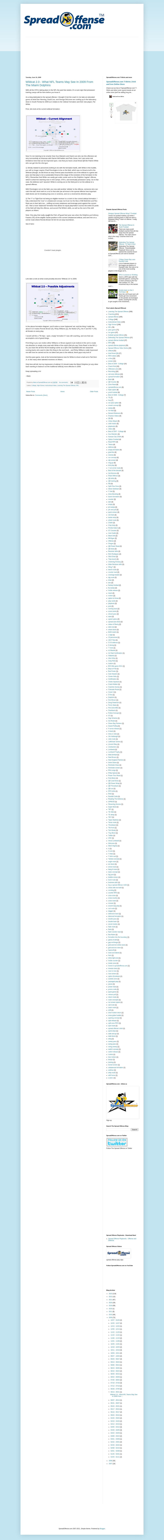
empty (110, 504)
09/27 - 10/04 (115, 1356)
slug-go (110, 463)
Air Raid (111, 410)
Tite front (111, 828)
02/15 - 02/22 (115, 1445)
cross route (112, 901)
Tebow (110, 444)
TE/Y (110, 817)
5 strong (111, 645)
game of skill (112, 940)
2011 (111, 1311)
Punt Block (112, 778)
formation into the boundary (117, 937)
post (109, 606)
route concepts (113, 1000)
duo (109, 583)
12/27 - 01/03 (115, 1320)
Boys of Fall (112, 669)
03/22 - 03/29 (115, 1433)
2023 (111, 1294)
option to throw (113, 598)
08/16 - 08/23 (115, 1371)
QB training (112, 481)
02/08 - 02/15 (115, 1448)
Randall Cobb (113, 796)
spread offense (113, 317)
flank (109, 929)
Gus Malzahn (112, 434)
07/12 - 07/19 (115, 1386)
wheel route (112, 520)
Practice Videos (113, 416)
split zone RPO (113, 1023)
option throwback (114, 976)
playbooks (111, 426)
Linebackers (112, 747)
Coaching (111, 314)
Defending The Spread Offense (119, 338)
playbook (111, 603)
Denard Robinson (114, 413)
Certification (112, 679)
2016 (111, 1309)
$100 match (112, 632)
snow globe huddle (114, 1015)
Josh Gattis (112, 533)
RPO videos (112, 356)
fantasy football (113, 585)
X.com (110, 851)
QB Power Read (113, 546)
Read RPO (112, 442)
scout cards (112, 611)
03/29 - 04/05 (115, 1430)
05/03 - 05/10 (115, 1415)
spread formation (114, 377)
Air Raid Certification (115, 653)
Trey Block (111, 833)
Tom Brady (112, 830)
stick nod (111, 627)
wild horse (111, 1075)
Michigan (111, 538)
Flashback (111, 710)
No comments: (63, 382)
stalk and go (112, 1034)
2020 (111, 1303)
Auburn (110, 663)
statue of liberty (113, 624)
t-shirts (110, 1054)
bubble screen (113, 877)
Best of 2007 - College (116, 431)
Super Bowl (112, 807)
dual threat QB (113, 353)
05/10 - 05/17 (115, 1412)
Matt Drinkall (112, 755)
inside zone (112, 963)
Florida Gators (113, 528)
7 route (110, 648)
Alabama (111, 656)
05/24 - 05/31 (115, 1406)
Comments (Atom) (41, 395)
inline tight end (113, 958)
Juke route (111, 739)
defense (111, 447)
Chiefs (110, 523)
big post (111, 875)
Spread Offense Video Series (118, 348)
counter (110, 499)
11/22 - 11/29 (115, 1332)
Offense (111, 541)
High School (40, 385)
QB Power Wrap (113, 783)
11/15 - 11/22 (115, 1335)
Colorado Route (113, 689)
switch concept (113, 1049)
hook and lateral (113, 953)
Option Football (113, 439)
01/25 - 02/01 (115, 1454)
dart (109, 502)
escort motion (112, 924)
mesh (110, 593)
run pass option (113, 403)
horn (109, 955)
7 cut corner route (114, 468)
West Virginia (112, 846)
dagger (110, 911)
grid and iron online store (116, 945)
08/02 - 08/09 (115, 1377)
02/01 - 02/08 (115, 1451)
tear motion (112, 1057)
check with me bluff (114, 888)
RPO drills (111, 791)
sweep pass (112, 1041)
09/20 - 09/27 (115, 1359)
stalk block (111, 1036)
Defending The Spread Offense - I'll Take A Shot (127, 243)
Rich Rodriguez (113, 554)
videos (110, 429)
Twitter (110, 835)
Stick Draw (112, 556)
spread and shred (114, 622)
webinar (111, 1070)
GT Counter (112, 530)
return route (112, 997)
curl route (111, 908)
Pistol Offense (113, 476)
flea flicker (111, 934)
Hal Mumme (112, 473)
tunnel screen (112, 1065)
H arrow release (113, 729)
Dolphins (111, 697)
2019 (111, 1305)
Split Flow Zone (113, 486)
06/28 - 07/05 (115, 1389)
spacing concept (113, 1018)
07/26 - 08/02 (115, 1380)
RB (109, 483)
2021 (111, 1300)
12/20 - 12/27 (115, 1323)
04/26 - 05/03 (115, 1418)
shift (109, 1010)
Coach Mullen (113, 684)
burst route (112, 880)
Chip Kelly (111, 525)
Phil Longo (112, 770)
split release (112, 1021)
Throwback (112, 825)
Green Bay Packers (115, 723)
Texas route (112, 822)
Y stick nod (112, 856)
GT (109, 716)
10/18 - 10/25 (115, 1347)
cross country (112, 898)
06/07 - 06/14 (115, 1400)
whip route (111, 1073)
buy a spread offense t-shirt (117, 885)
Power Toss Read (114, 775)
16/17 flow (111, 640)
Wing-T (110, 567)
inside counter (113, 961)
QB (109, 418)
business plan (113, 882)
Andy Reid (111, 661)
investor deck (112, 968)
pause (110, 984)
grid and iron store (114, 948)
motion (110, 596)
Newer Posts (30, 391)
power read (112, 987)
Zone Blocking (113, 494)
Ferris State (112, 705)
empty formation (113, 450)
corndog (111, 890)
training (110, 1062)
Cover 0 (111, 692)
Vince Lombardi (113, 841)
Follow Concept (113, 713)
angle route (112, 861)
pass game (112, 330)
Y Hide (110, 854)
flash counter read (114, 932)
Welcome (111, 843)
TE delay (111, 815)
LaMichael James (114, 742)
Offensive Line (113, 369)
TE (109, 397)
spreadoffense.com (114, 387)
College (34, 385)
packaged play (113, 981)
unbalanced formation (115, 1067)
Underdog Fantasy (114, 562)
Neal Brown (112, 757)
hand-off (111, 950)
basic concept (113, 872)
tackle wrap (112, 517)
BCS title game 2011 (115, 666)
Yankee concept (113, 859)
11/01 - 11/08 (115, 1341)
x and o (110, 1078)
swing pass (112, 1044)
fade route (111, 927)
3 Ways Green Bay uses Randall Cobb (127, 260)
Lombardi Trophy (114, 752)
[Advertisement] (82, 55)
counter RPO (112, 893)
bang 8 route (112, 869)
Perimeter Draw (113, 765)
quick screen (112, 512)
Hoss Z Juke (112, 734)
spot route (111, 1026)
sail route (111, 1005)
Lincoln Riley (112, 744)
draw (110, 580)
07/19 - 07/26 (115, 1383)
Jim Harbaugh (113, 736)
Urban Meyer (112, 421)
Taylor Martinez (113, 820)
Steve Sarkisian (113, 489)
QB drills (111, 478)
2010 (111, 1315)
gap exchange (113, 942)
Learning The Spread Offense (66, 385)
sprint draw (112, 1031)
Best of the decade (114, 470)
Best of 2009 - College (116, 364)
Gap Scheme (112, 718)
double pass (112, 919)
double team (112, 921)
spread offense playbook (116, 345)
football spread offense (116, 335)
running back (112, 609)
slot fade (111, 515)
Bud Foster (112, 671)
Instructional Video (51, 385)
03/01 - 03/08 (115, 1439)
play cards (111, 601)
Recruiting (111, 371)
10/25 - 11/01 (115, 1344)
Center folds (112, 676)
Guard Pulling (113, 726)
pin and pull (112, 510)
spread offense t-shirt (115, 1028)
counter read (112, 572)
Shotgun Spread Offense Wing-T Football (122, 213)
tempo (110, 1059)
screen (110, 361)
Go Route (111, 721)
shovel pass (112, 614)
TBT (109, 809)
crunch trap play (113, 906)
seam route (112, 1007)
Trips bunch (112, 559)
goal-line (111, 452)
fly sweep (111, 588)
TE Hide (111, 812)
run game (111, 332)
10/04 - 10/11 (115, 1353)
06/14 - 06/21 (115, 1392)
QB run (110, 788)
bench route (112, 570)
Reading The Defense (115, 799)
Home (62, 391)
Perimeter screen (114, 768)
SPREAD (111, 802)
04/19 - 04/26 (115, 1421)
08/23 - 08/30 (115, 1368)
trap (109, 400)
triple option (112, 390)
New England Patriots (115, 760)
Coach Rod (112, 366)
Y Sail (110, 491)
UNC (110, 838)
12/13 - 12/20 (115, 1326)
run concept (112, 457)
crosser (110, 903)
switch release (113, 1052)
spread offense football (116, 340)
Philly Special (112, 773)
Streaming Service (114, 804)
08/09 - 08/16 (115, 1374)
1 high (110, 635)
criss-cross (112, 895)
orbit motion (112, 424)
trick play (111, 465)
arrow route (112, 867)
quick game (112, 992)
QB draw (111, 549)
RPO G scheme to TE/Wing (128, 275)
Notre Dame (112, 762)
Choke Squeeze (113, 682)
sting (109, 1039)
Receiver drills (113, 551)
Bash (110, 379)
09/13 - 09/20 (115, 1362)
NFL (77, 385)
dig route (111, 577)
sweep (110, 408)
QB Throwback (113, 786)
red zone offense (114, 374)
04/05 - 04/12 (115, 1427)
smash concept (113, 405)
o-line (110, 358)
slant (109, 616)
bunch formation (113, 497)
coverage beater (113, 575)
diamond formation (114, 916)
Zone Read (112, 384)
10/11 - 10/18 (115, 1350)
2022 (111, 1297)
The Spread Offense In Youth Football (126, 226)
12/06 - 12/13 (115, 1329)
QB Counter (112, 382)
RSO (110, 794)
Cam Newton (112, 674)
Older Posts (94, 391)
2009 (111, 1317)
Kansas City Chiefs (114, 437)
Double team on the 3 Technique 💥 (126, 291)
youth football (112, 392)
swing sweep (112, 1047)
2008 (111, 1461)
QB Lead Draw (113, 781)
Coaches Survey (114, 687)
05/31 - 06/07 (115, 1403)
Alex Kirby (111, 658)
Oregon (110, 543)
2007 (111, 1464)
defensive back (113, 914)
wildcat (110, 351)
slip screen (112, 460)
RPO (110, 343)
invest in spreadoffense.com (117, 966)
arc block (111, 864)
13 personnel (112, 637)
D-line (110, 695)
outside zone (112, 979)
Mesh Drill (111, 536)
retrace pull (112, 994)
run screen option (114, 1002)
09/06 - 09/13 (115, 1365)
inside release (113, 590)
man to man (112, 971)
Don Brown (112, 700)
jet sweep (111, 507)
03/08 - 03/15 (115, 1436)
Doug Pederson (113, 702)
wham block (112, 629)
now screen (112, 974)
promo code (112, 989)
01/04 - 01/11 (115, 1457)
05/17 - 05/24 (115, 1409)
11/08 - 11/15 (115, 1338)
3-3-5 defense (113, 643)
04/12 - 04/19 (115, 1424)
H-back (110, 731)
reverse (110, 455)
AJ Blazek (111, 650)
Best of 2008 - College (116, 395)
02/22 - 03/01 (115, 1442)
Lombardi (111, 749)
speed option (112, 619)
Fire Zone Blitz (113, 708)
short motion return (114, 1013)
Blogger (102, 1529)
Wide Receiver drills (115, 564)
